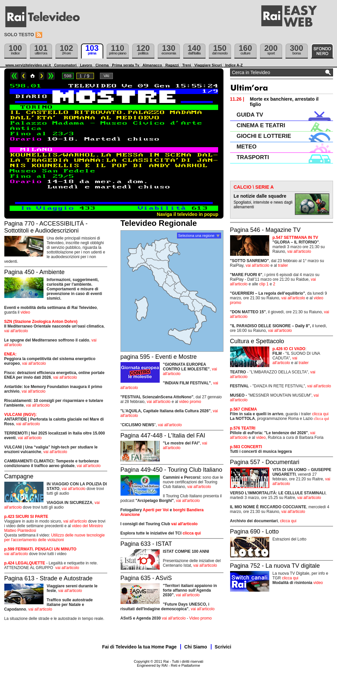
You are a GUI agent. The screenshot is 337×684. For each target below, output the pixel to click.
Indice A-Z (234, 65)
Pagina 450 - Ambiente (34, 272)
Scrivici (223, 646)
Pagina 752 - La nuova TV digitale (275, 565)
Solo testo (19, 34)
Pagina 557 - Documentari (264, 462)
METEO (247, 147)
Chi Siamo (195, 646)
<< (14, 76)
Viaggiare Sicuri (208, 65)
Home (32, 76)
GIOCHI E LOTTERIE (264, 136)
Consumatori (65, 65)
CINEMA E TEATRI (261, 125)
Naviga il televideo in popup (187, 214)
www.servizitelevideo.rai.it (28, 65)
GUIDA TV (250, 115)
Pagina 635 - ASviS (146, 578)
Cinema (102, 65)
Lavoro (86, 65)
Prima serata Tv (125, 65)
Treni (186, 65)
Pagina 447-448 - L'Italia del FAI (163, 435)
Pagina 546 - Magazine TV (265, 230)
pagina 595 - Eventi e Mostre (159, 356)
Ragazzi (172, 65)
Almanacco (152, 65)
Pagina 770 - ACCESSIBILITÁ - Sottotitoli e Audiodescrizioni (46, 227)
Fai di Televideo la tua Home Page (139, 646)
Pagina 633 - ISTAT (146, 543)
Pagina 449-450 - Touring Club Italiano (171, 469)
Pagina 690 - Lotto (254, 531)
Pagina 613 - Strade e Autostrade (48, 578)
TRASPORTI (253, 157)
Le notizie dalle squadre (260, 196)
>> (51, 76)
